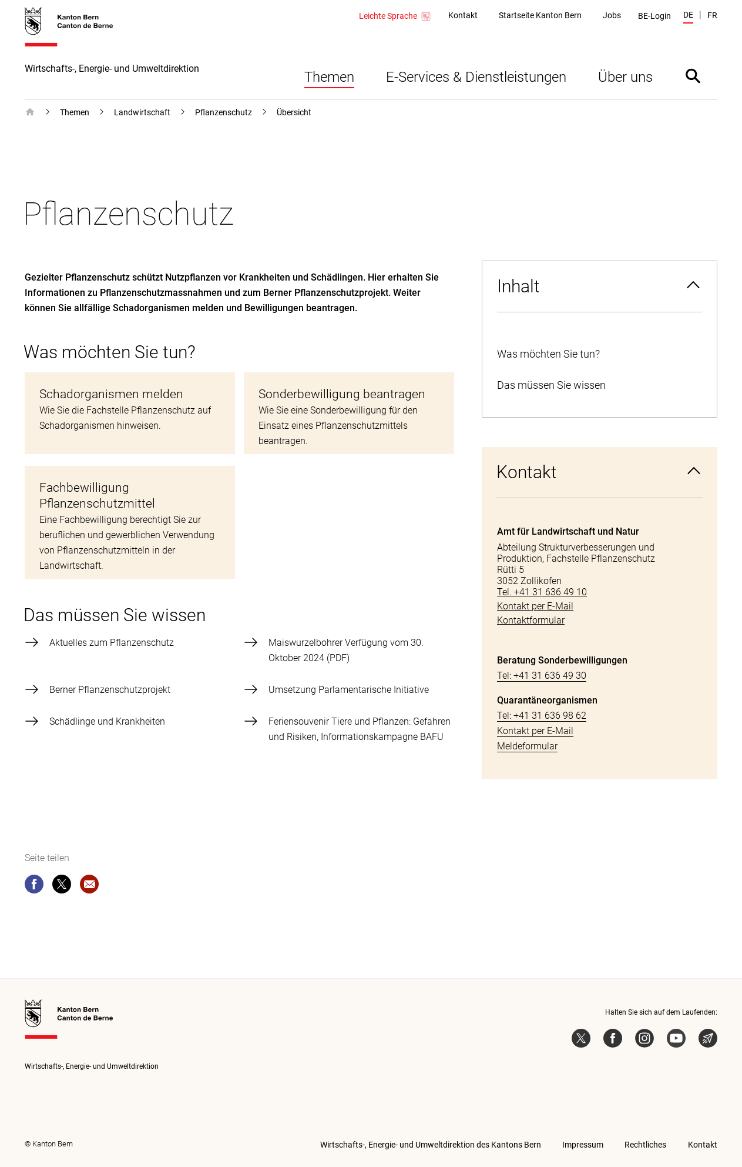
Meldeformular (527, 746)
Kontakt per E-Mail (535, 730)
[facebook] (34, 886)
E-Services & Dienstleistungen (476, 77)
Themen (329, 77)
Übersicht (294, 112)
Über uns (625, 77)
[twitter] (61, 886)
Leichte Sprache (395, 16)
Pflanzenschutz (223, 112)
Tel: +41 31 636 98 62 (541, 715)
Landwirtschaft (142, 112)
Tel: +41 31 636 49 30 (541, 675)
